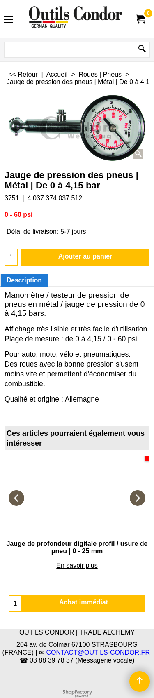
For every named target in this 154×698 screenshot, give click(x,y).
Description (24, 280)
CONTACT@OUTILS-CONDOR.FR (98, 652)
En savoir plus (77, 565)
